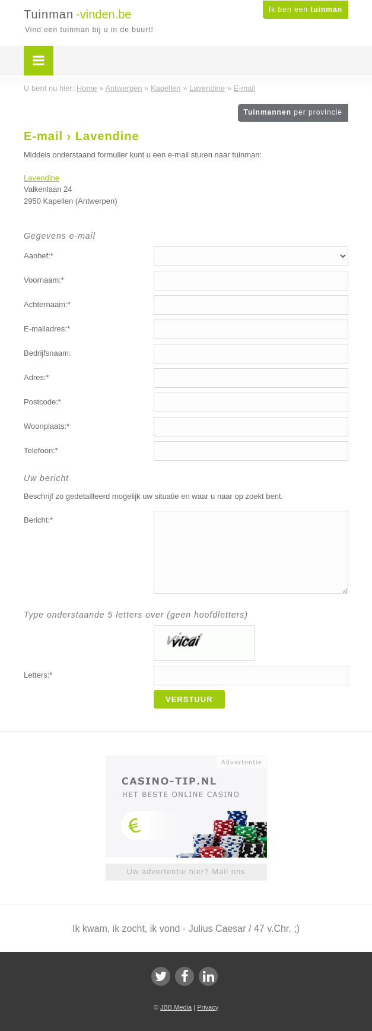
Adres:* (36, 377)
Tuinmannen (293, 112)
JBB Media (176, 1007)
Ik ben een (305, 9)
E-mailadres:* (47, 328)
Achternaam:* (47, 304)
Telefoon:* (41, 450)
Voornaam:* (44, 280)
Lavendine (41, 177)
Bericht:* (38, 520)
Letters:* (38, 675)
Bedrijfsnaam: (47, 353)
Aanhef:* (38, 255)
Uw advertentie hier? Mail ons (185, 871)
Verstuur (189, 699)
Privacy (207, 1007)
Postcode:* (42, 401)
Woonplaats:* (46, 426)
